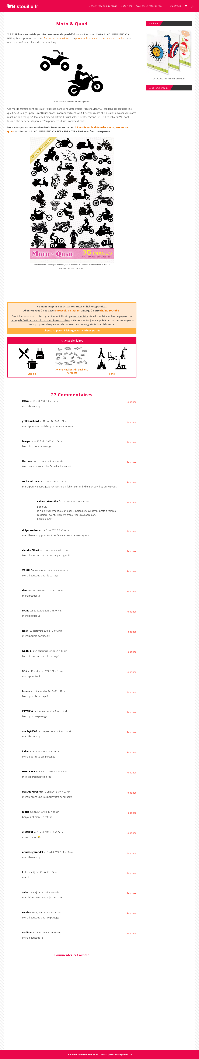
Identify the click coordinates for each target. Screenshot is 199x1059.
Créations (175, 6)
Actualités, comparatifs (103, 6)
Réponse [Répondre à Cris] (131, 672)
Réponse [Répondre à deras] (131, 591)
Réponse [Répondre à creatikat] (131, 833)
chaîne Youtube (109, 310)
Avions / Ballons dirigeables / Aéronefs (72, 371)
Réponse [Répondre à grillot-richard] (131, 422)
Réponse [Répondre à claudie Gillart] (131, 551)
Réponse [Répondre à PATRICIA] (131, 712)
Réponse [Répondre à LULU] (131, 873)
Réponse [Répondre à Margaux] (131, 442)
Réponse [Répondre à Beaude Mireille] (131, 792)
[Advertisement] (71, 289)
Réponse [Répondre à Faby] (131, 752)
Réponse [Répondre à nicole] (131, 812)
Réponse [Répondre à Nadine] (131, 933)
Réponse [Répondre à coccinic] (131, 913)
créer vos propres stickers (56, 38)
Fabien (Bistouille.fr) (49, 501)
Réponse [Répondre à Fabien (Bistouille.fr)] (131, 502)
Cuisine (32, 373)
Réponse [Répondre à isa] (131, 631)
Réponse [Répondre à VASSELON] (131, 571)
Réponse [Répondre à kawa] (131, 402)
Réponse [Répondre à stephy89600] (131, 732)
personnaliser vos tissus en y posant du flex (99, 38)
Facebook (61, 310)
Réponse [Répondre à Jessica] (131, 692)
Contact (103, 1054)
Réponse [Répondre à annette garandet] (131, 853)
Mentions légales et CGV (120, 1054)
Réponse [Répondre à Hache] (131, 462)
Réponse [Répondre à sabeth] (131, 893)
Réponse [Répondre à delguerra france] (131, 531)
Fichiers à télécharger (149, 6)
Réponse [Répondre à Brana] (131, 611)
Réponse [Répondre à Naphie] (131, 651)
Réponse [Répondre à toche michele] (131, 482)
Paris (112, 373)
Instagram (74, 310)
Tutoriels (126, 6)
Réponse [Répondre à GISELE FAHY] (131, 772)
